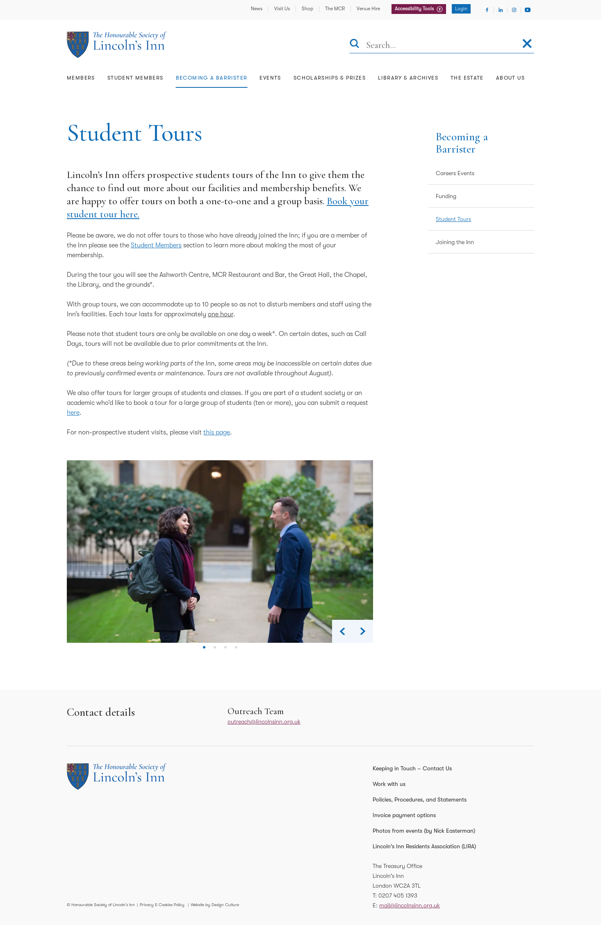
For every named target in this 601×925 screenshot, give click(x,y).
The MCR (335, 8)
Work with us (389, 784)
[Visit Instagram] (514, 9)
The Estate (467, 78)
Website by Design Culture (215, 904)
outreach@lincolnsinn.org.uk (264, 721)
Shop (307, 8)
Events (270, 78)
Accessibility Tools (415, 8)
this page (216, 432)
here (73, 412)
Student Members (135, 78)
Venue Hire (368, 8)
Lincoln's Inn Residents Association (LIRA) (424, 846)
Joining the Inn (455, 242)
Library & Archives (408, 78)
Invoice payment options (404, 815)
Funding (446, 196)
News (256, 8)
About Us (510, 78)
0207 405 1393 (397, 895)
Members (81, 78)
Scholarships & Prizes (330, 78)
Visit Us (282, 8)
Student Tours (453, 219)
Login (461, 8)
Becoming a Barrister (212, 78)
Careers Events (455, 173)
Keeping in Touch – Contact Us (412, 768)
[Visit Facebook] (487, 9)
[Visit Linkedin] (500, 9)
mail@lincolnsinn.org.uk (409, 905)
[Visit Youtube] (527, 9)
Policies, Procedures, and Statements (420, 799)
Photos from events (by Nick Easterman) (424, 830)
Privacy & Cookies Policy (162, 904)
